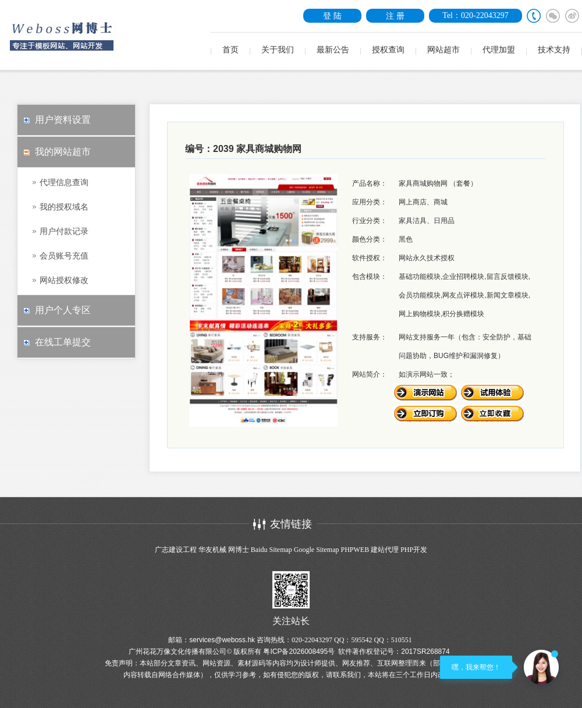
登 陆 (332, 15)
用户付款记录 (64, 231)
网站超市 (443, 49)
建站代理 (385, 550)
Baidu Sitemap (271, 550)
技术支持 (554, 49)
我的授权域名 (64, 206)
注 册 (395, 15)
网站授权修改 (64, 280)
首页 (230, 49)
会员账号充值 (64, 255)
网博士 (238, 550)
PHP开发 (413, 550)
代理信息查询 (64, 182)
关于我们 (277, 49)
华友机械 (212, 550)
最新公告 (333, 49)
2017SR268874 (425, 651)
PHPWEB (354, 550)
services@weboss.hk (222, 640)
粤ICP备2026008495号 (299, 651)
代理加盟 (498, 49)
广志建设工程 (176, 550)
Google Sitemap (316, 550)
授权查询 (388, 49)
